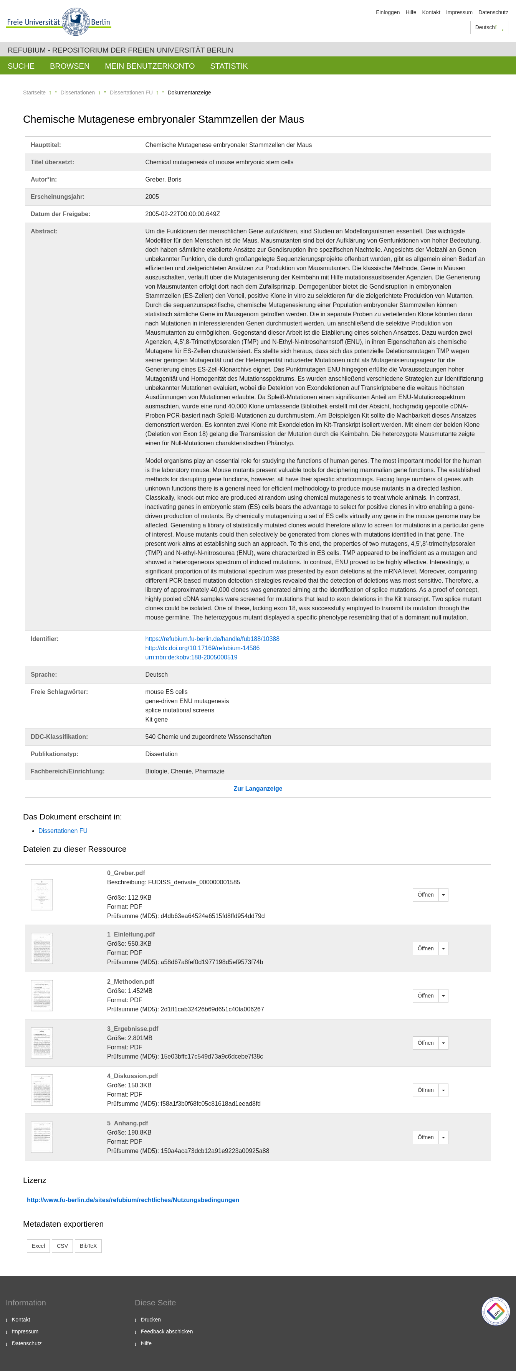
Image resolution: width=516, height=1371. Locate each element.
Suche (21, 66)
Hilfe (410, 12)
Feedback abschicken (167, 1331)
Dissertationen (78, 92)
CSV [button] (62, 1246)
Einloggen (388, 12)
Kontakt (431, 12)
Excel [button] (38, 1246)
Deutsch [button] (489, 27)
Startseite (34, 92)
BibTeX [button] (88, 1246)
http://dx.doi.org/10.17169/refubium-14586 (203, 648)
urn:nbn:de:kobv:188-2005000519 (192, 657)
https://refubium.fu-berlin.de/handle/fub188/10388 (213, 639)
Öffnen (426, 895)
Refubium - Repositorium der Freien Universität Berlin (120, 50)
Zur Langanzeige (257, 788)
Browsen (69, 66)
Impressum (459, 12)
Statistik (229, 66)
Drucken (151, 1319)
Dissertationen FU (131, 92)
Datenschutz (493, 12)
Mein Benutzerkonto (150, 66)
